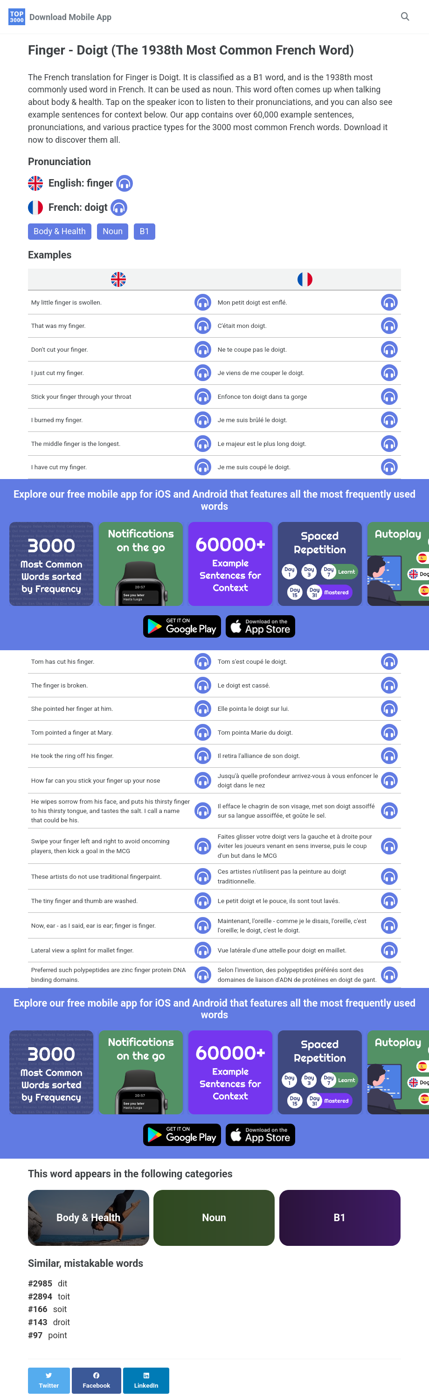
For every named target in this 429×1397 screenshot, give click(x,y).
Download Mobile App (70, 17)
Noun (113, 232)
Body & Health (60, 232)
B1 (145, 232)
